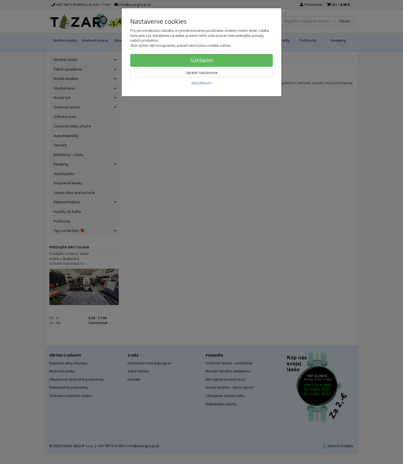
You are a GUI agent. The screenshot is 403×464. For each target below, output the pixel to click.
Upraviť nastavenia (201, 72)
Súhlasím (201, 60)
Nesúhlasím (201, 82)
